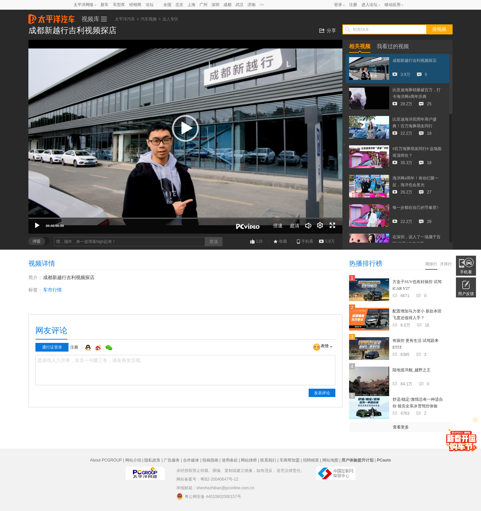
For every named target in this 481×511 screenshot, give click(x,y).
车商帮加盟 (290, 460)
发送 (213, 241)
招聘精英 (311, 460)
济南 (252, 4)
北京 (179, 4)
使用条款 (230, 460)
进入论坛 (369, 4)
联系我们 (268, 460)
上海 (191, 4)
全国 (167, 4)
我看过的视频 (393, 46)
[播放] (37, 225)
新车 (105, 4)
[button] (185, 128)
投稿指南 (210, 460)
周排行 (431, 264)
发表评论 (322, 393)
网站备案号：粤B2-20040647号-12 (207, 479)
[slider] (185, 218)
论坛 (150, 4)
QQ (89, 347)
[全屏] (332, 225)
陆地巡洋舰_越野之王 (411, 370)
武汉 (239, 4)
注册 (353, 4)
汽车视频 (149, 19)
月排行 (446, 264)
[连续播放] (320, 225)
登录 (338, 4)
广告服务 (172, 460)
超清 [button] (294, 225)
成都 (227, 4)
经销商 (135, 4)
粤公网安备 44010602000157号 (208, 496)
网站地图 (330, 460)
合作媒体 (191, 460)
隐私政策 (152, 460)
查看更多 (401, 427)
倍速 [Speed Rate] (278, 225)
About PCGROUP (106, 460)
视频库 (91, 19)
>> (262, 4)
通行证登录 (52, 347)
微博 (99, 347)
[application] (185, 137)
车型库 (119, 4)
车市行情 (52, 289)
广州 (203, 4)
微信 (109, 347)
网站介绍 (133, 460)
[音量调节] (308, 225)
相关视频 (359, 46)
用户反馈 (466, 293)
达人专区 (170, 19)
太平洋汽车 (51, 17)
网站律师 (249, 460)
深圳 (215, 4)
